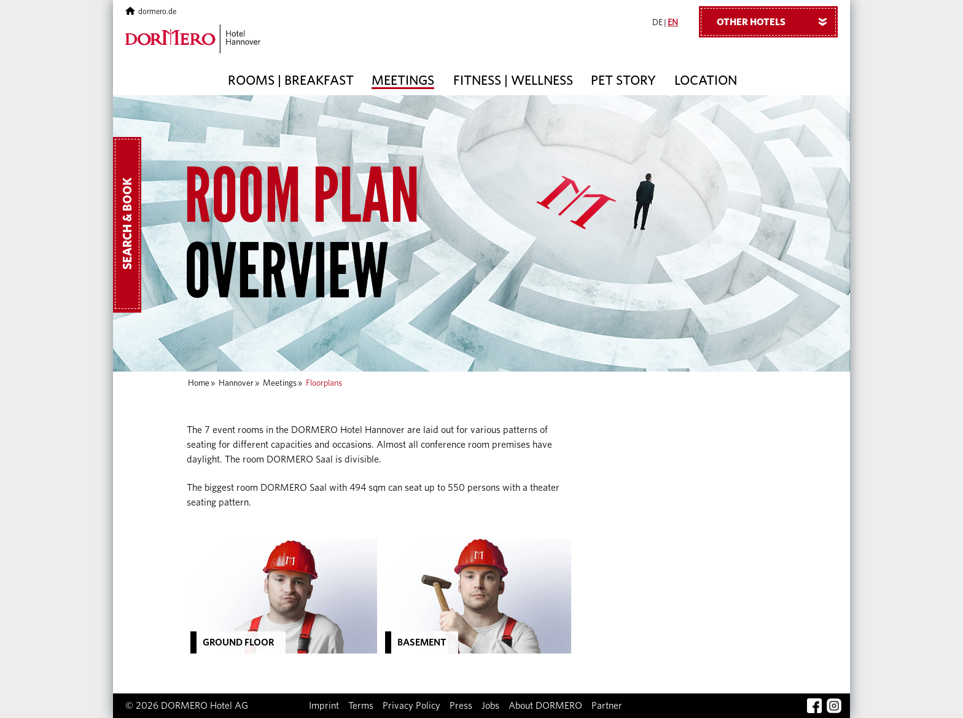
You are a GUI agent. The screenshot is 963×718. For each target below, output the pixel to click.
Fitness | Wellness (513, 80)
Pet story (623, 80)
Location (705, 80)
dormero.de (150, 12)
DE (657, 22)
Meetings (403, 80)
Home (198, 383)
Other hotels (776, 21)
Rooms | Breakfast (291, 80)
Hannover (236, 383)
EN (673, 22)
